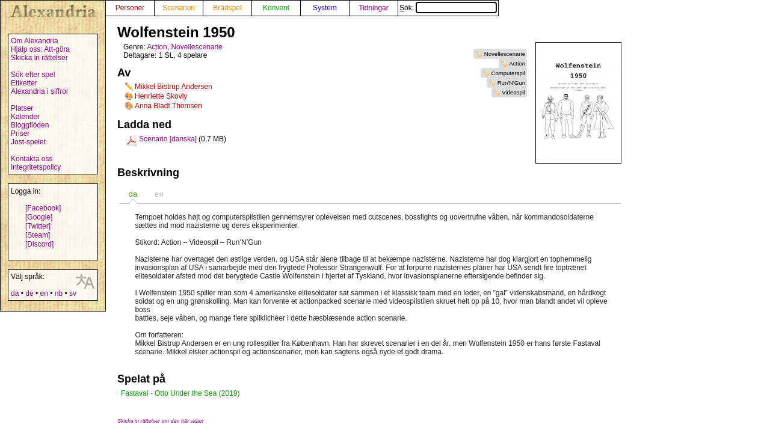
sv (72, 293)
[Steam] (37, 235)
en (44, 293)
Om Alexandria (34, 41)
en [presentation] (159, 193)
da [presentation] (132, 193)
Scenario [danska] (168, 139)
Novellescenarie (504, 54)
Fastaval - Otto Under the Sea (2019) (180, 393)
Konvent (276, 8)
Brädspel (227, 8)
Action (517, 63)
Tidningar (374, 8)
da (15, 293)
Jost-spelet (28, 142)
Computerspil (508, 73)
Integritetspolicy (36, 167)
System (325, 8)
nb (59, 293)
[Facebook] (43, 208)
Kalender (25, 116)
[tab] (132, 194)
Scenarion (178, 8)
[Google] (38, 217)
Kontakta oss (31, 159)
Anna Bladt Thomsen (168, 106)
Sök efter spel (33, 74)
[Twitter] (38, 226)
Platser (22, 108)
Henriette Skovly (161, 96)
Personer (130, 8)
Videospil (513, 92)
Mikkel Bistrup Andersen (173, 86)
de (29, 293)
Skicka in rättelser (39, 58)
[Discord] (39, 244)
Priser (20, 133)
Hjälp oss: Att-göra (40, 49)
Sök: (448, 8)
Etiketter (24, 83)
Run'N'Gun (511, 82)
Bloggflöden (30, 125)
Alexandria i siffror (40, 91)
